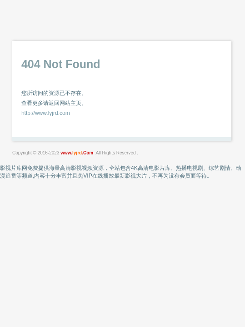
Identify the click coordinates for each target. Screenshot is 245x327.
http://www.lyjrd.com (45, 113)
